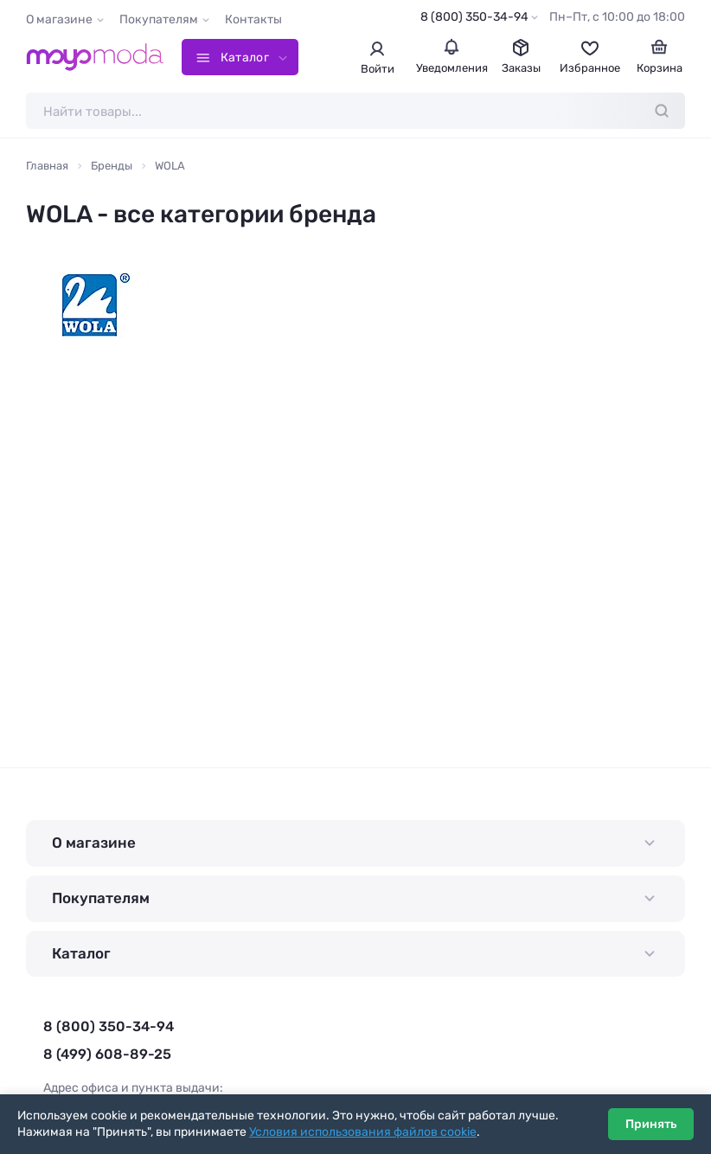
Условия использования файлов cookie (363, 1132)
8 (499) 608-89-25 (107, 1054)
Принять (650, 1124)
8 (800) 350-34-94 (474, 17)
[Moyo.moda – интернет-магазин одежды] (95, 57)
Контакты (253, 19)
